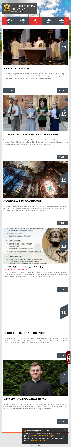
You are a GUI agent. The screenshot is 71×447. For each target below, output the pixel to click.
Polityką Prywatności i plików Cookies (43, 435)
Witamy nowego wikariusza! (25, 399)
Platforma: (35, 443)
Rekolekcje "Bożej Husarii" (24, 333)
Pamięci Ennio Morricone (22, 200)
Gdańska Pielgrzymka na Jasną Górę (31, 134)
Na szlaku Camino (16, 68)
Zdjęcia (9, 91)
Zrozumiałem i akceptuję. (38, 440)
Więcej (62, 91)
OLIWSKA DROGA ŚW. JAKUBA (23, 266)
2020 (9, 21)
